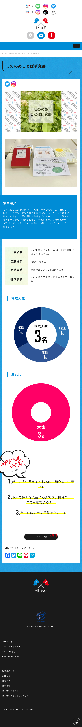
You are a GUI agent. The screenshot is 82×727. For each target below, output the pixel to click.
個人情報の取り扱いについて (15, 696)
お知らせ (6, 676)
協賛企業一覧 (8, 671)
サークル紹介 (8, 642)
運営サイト (7, 681)
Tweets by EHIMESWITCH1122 (18, 709)
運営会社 (6, 686)
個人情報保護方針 (10, 691)
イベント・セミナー (11, 647)
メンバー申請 (41, 537)
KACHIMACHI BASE (12, 657)
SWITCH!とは (9, 652)
